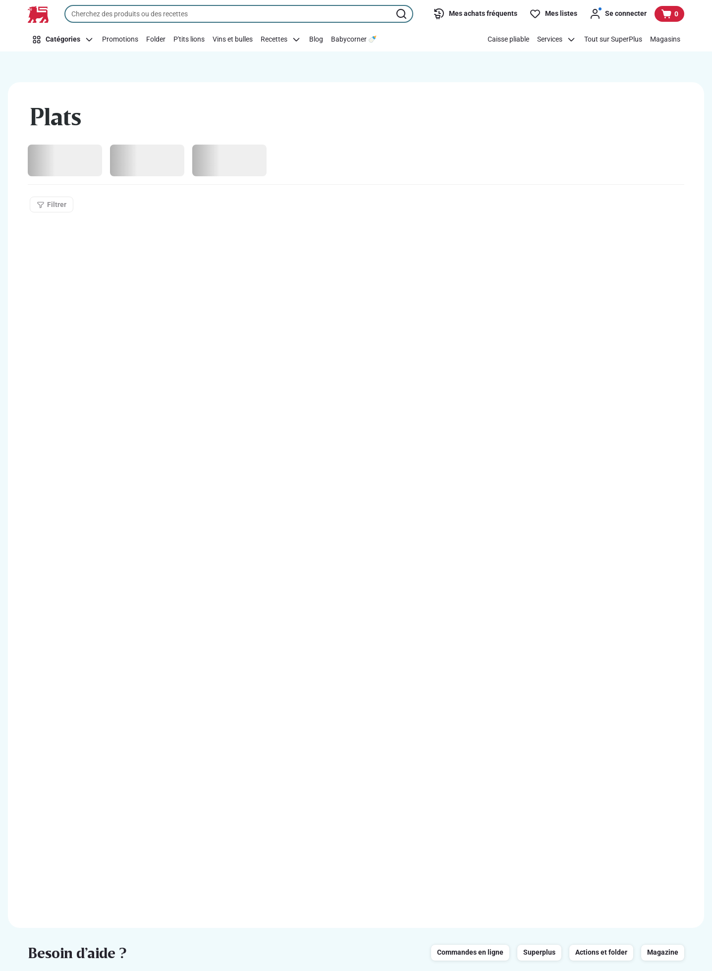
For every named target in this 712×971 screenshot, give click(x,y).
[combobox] (238, 14)
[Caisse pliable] (508, 40)
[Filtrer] (51, 204)
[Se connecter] (618, 14)
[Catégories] (63, 40)
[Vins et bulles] (233, 40)
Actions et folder (601, 952)
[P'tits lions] (189, 40)
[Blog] (316, 40)
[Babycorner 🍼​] (354, 40)
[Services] (556, 40)
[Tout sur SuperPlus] (613, 40)
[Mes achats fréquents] (475, 14)
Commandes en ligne (470, 952)
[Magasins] (665, 40)
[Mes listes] (553, 14)
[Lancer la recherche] (402, 14)
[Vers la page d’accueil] (38, 14)
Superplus (539, 952)
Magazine (662, 952)
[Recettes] (281, 40)
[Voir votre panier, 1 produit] (669, 14)
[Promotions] (120, 40)
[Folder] (155, 40)
